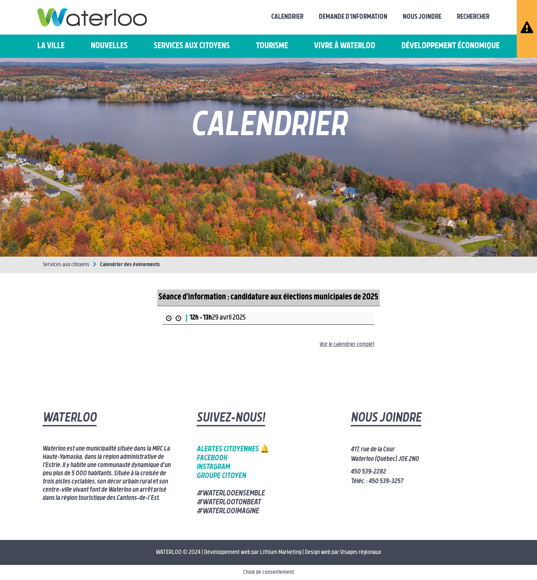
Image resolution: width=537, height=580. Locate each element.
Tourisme (272, 46)
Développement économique (450, 46)
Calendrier (287, 17)
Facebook (212, 458)
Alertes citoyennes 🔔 (233, 449)
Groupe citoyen (221, 476)
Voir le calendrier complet (347, 344)
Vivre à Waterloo (344, 46)
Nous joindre (422, 17)
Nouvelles (109, 46)
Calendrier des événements (130, 265)
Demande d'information (353, 17)
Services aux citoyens (192, 46)
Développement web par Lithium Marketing (252, 552)
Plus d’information (182, 329)
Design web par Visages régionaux (343, 552)
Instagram (213, 467)
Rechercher (473, 17)
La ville (51, 46)
